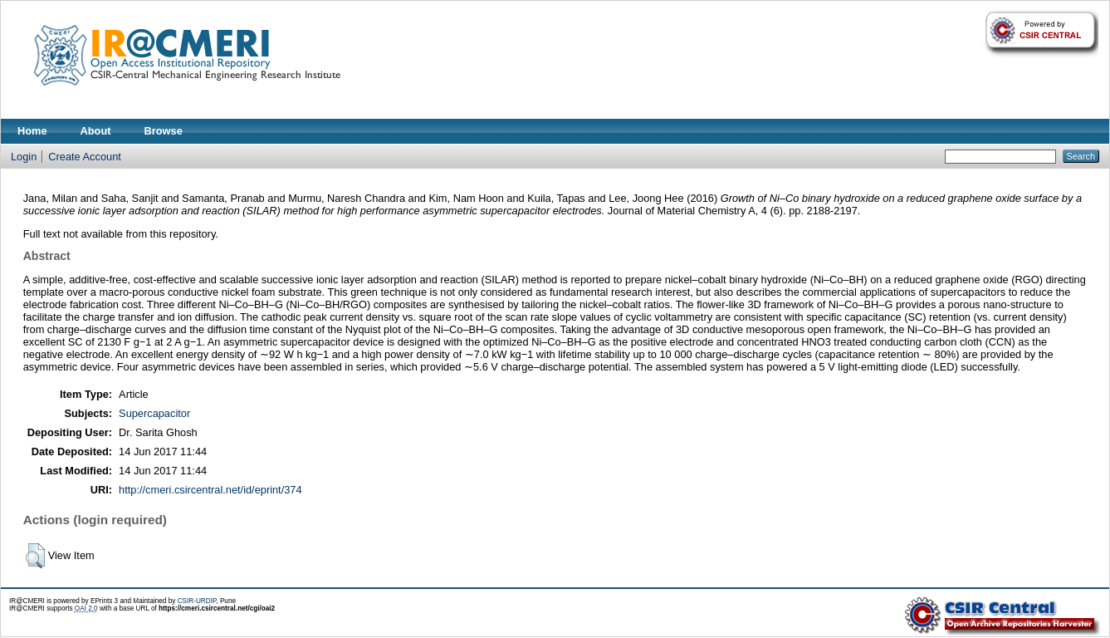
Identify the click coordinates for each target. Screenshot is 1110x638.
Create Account (84, 156)
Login (24, 156)
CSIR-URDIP (197, 601)
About (96, 131)
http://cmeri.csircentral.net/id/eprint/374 (210, 489)
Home (32, 131)
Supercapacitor (154, 413)
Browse (163, 131)
